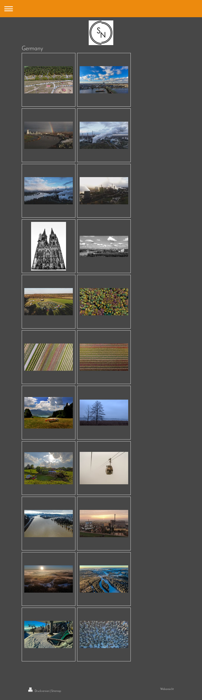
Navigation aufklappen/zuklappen (101, 9)
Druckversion (39, 691)
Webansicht (167, 689)
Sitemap (56, 691)
